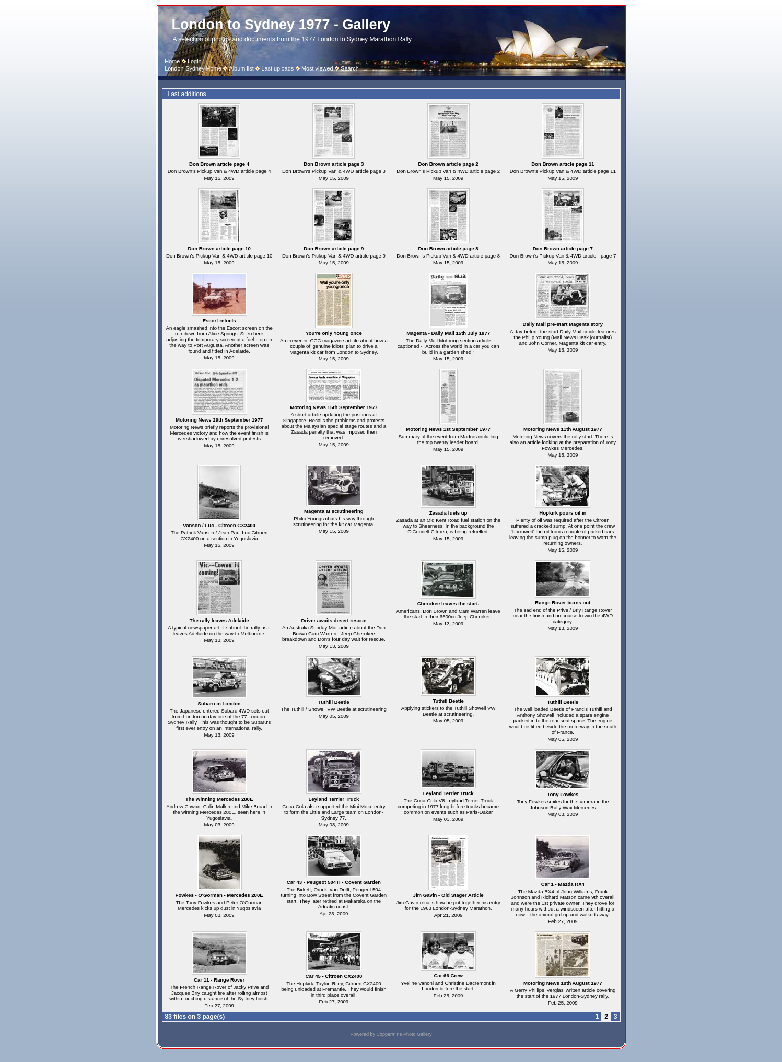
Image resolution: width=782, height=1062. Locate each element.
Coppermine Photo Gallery (403, 1034)
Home (172, 61)
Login (195, 61)
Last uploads (277, 68)
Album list (241, 68)
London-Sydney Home (193, 68)
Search (350, 68)
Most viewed (317, 68)
